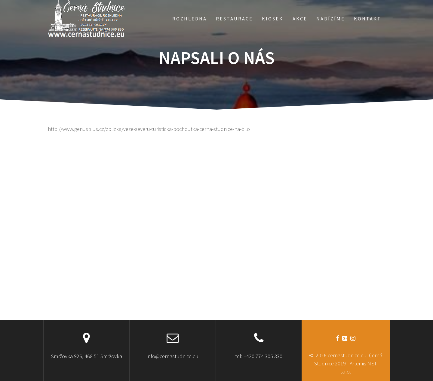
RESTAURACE (234, 19)
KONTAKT (367, 19)
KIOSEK (272, 19)
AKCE (300, 19)
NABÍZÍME (330, 19)
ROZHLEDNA (189, 19)
